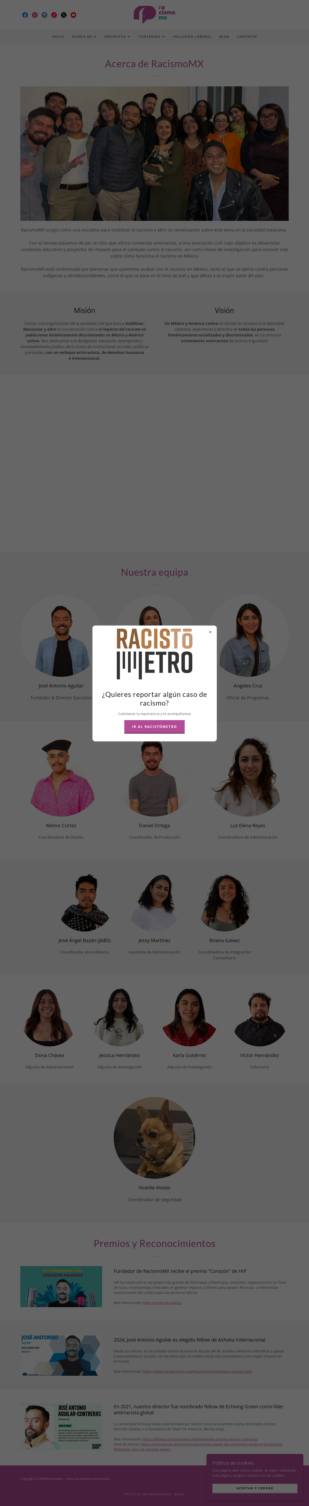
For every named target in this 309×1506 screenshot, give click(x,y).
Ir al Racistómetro (154, 726)
